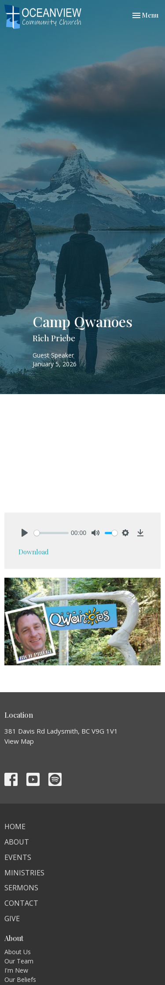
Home (15, 826)
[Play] (25, 533)
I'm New (16, 970)
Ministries (24, 873)
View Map (19, 741)
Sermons (21, 888)
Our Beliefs (20, 979)
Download (33, 551)
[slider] (51, 533)
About (16, 842)
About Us (17, 952)
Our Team (18, 961)
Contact (21, 903)
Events (17, 857)
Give (12, 918)
